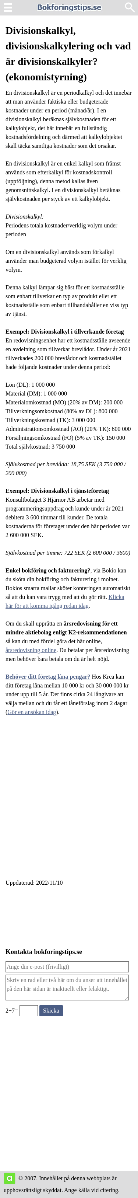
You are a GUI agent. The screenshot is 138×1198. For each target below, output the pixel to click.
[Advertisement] (69, 802)
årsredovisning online (31, 650)
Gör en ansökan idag (31, 712)
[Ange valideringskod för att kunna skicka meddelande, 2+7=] (29, 1010)
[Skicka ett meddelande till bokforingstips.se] (51, 1010)
